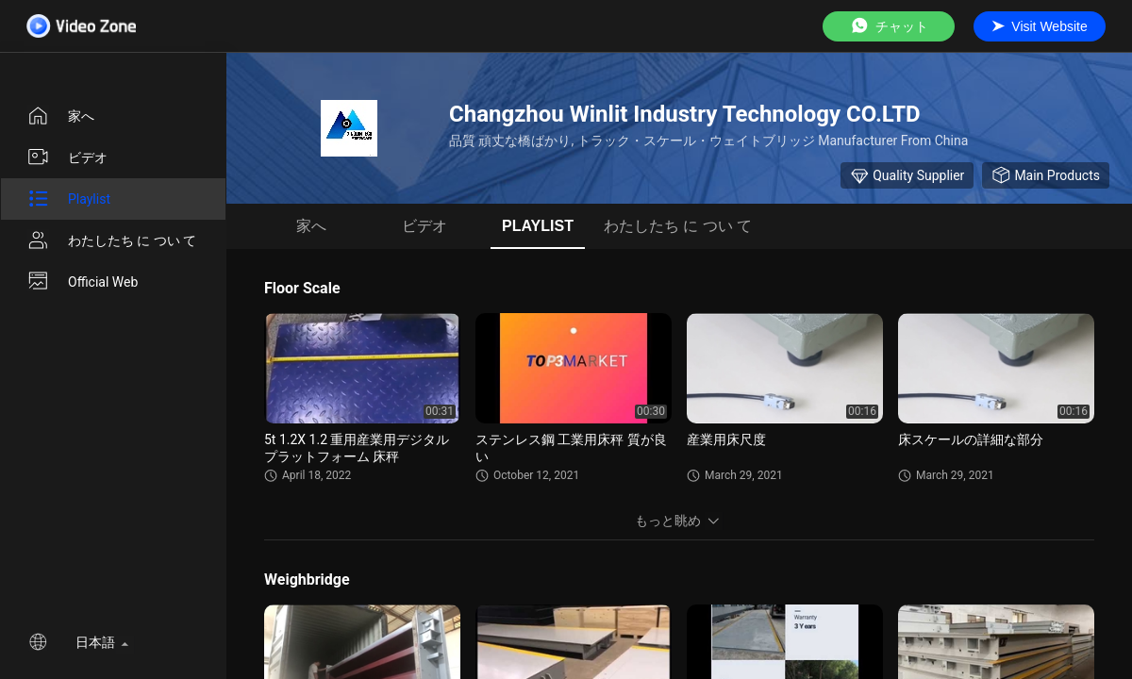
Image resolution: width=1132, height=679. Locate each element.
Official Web (82, 282)
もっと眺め (679, 520)
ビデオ (67, 157)
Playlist (68, 199)
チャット (888, 26)
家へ (60, 116)
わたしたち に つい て (111, 240)
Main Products (1045, 175)
